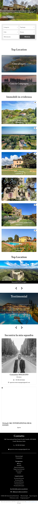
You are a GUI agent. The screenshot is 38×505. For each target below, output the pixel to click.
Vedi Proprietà (8, 17)
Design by (25, 498)
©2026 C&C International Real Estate (10, 495)
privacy (27, 501)
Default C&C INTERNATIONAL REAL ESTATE (17, 424)
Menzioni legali (24, 495)
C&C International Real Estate (12, 439)
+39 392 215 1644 (20, 380)
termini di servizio (33, 501)
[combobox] (11, 27)
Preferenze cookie (14, 498)
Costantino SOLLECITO (19, 375)
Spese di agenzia (33, 495)
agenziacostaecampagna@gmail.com (20, 382)
